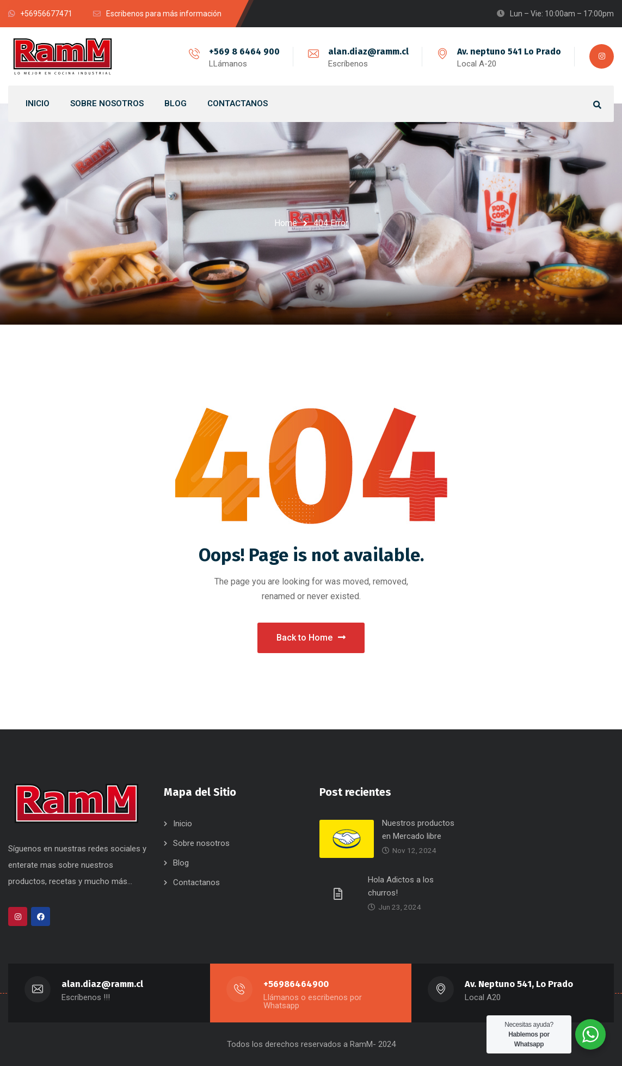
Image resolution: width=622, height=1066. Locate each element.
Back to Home (311, 637)
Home (285, 223)
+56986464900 (296, 984)
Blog (181, 863)
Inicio (182, 824)
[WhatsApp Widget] (590, 1034)
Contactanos (196, 882)
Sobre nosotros (201, 843)
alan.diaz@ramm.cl (368, 51)
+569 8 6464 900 (244, 51)
